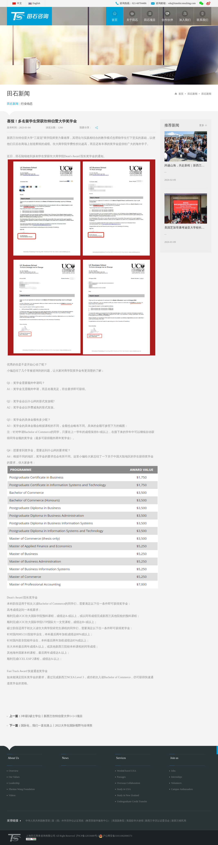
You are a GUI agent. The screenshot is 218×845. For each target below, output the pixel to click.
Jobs (173, 770)
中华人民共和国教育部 (38, 820)
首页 (115, 16)
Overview (13, 770)
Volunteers (176, 783)
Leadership (14, 783)
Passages (121, 777)
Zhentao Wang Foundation (22, 789)
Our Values (14, 777)
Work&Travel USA (126, 770)
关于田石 (132, 16)
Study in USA (124, 789)
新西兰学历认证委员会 (157, 820)
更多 (201, 125)
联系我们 (202, 16)
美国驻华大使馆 (134, 820)
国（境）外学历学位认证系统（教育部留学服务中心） (81, 820)
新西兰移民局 (178, 820)
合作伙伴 (167, 16)
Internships (176, 777)
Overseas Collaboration (128, 783)
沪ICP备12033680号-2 (87, 835)
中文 (19, 3)
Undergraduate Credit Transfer (132, 801)
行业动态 (26, 103)
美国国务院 (118, 820)
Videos (12, 795)
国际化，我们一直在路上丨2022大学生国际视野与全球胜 (50, 725)
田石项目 (149, 16)
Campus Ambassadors (182, 789)
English (36, 3)
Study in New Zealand (128, 795)
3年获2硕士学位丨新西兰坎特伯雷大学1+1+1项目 (46, 716)
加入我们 (185, 16)
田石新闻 (192, 93)
